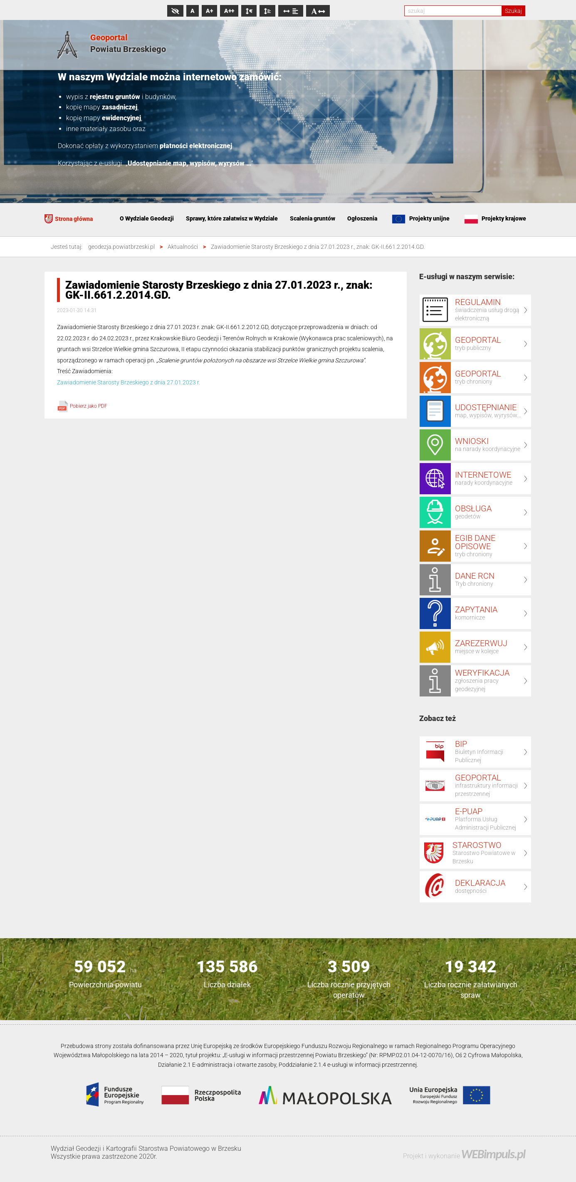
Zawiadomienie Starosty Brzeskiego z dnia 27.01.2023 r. (128, 382)
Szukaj (513, 10)
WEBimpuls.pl (493, 1154)
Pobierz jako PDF (82, 406)
